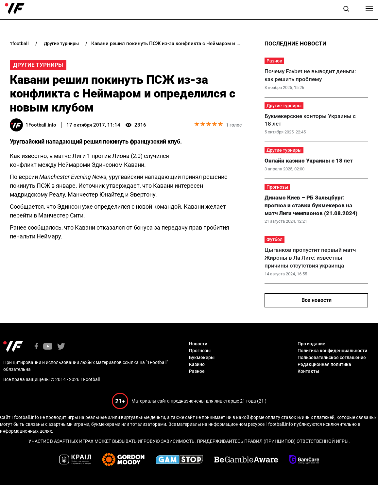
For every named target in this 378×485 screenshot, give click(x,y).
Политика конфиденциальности (332, 350)
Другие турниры (38, 64)
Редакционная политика (324, 364)
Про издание (311, 343)
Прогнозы (277, 187)
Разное (274, 60)
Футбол (274, 239)
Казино (197, 364)
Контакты (308, 371)
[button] (346, 10)
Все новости (316, 300)
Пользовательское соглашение (332, 357)
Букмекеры (202, 357)
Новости (198, 343)
